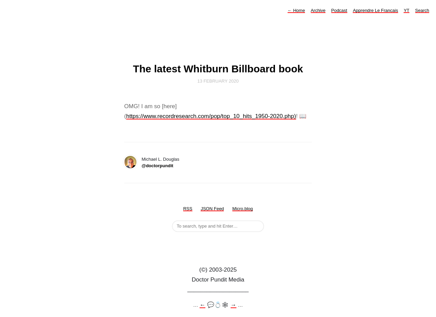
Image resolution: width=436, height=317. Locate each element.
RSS (187, 208)
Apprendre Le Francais (375, 10)
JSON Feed (212, 208)
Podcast (339, 10)
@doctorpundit (157, 165)
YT (406, 10)
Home (296, 10)
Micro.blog (242, 208)
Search (422, 10)
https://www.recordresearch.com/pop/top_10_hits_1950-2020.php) (211, 116)
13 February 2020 (218, 81)
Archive (318, 10)
